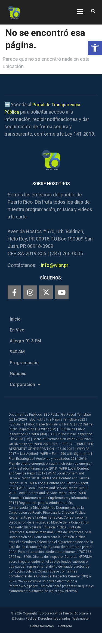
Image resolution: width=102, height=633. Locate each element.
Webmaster (81, 618)
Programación (24, 362)
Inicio (15, 319)
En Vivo (17, 330)
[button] (95, 48)
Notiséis (18, 373)
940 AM (17, 351)
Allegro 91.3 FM (25, 340)
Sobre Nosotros (42, 626)
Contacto (65, 626)
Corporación (25, 384)
